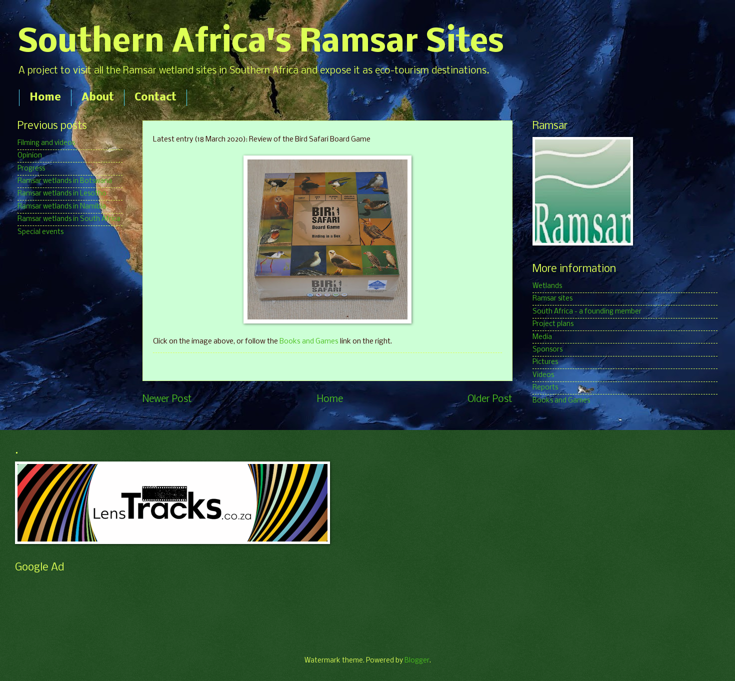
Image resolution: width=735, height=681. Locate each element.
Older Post (490, 399)
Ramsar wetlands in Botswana (65, 181)
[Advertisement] (197, 601)
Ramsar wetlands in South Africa (69, 219)
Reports (545, 388)
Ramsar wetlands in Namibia (62, 206)
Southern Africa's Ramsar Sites (261, 43)
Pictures (545, 362)
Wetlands (547, 286)
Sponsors (547, 350)
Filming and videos (46, 143)
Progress (31, 168)
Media (542, 337)
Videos (543, 375)
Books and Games (309, 342)
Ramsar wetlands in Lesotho (62, 194)
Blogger (417, 660)
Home (45, 98)
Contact (155, 98)
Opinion (30, 156)
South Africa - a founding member (587, 312)
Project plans (553, 324)
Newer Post (167, 399)
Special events (41, 232)
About (98, 98)
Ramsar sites (552, 298)
